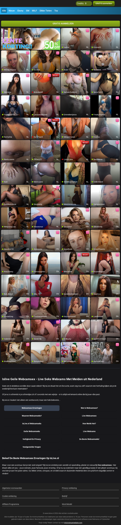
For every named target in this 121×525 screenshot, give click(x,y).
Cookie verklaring (9, 493)
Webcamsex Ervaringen (32, 405)
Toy (56, 10)
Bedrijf (64, 493)
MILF (34, 10)
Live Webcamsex (89, 413)
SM (27, 10)
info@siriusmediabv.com (73, 519)
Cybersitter (106, 516)
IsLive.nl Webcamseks (31, 420)
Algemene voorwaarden (12, 485)
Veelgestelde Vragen (32, 444)
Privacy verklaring (69, 485)
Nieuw (12, 10)
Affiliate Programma (10, 501)
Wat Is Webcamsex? (89, 405)
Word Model (67, 501)
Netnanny (96, 516)
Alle (4, 10)
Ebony (20, 10)
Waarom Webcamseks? (32, 413)
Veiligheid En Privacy (32, 436)
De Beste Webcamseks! (89, 436)
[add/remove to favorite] (63, 27)
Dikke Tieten (46, 10)
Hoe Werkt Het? (89, 420)
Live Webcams (89, 428)
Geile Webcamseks (32, 428)
